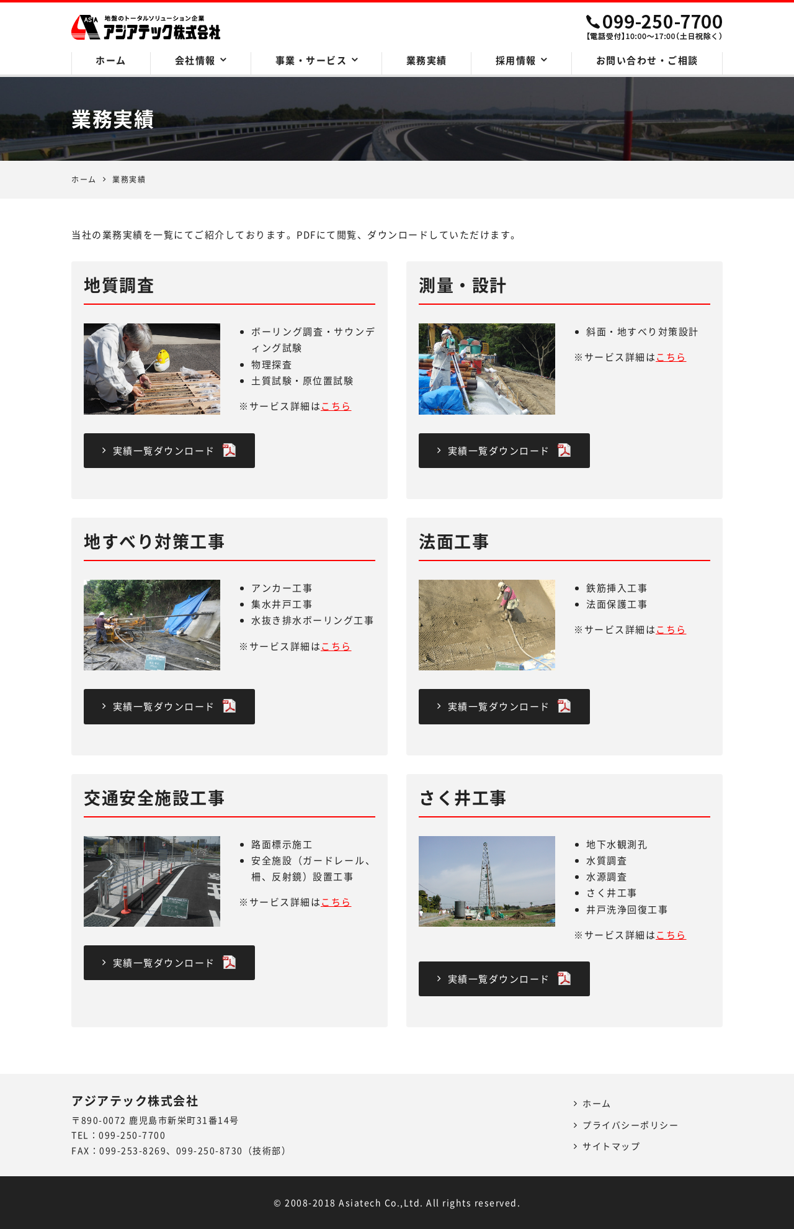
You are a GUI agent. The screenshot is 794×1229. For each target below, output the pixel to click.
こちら (336, 406)
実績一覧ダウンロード (169, 450)
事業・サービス (311, 60)
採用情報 (516, 60)
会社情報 (195, 60)
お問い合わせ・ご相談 (647, 60)
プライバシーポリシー (630, 1125)
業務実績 (426, 60)
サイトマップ (611, 1146)
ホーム (111, 60)
